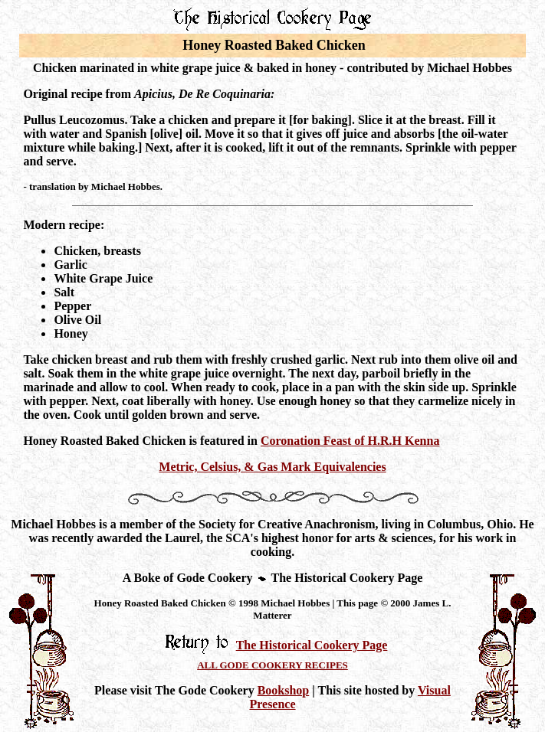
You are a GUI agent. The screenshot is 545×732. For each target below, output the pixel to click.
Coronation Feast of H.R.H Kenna (350, 440)
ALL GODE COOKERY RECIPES (272, 665)
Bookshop (284, 690)
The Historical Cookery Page (312, 645)
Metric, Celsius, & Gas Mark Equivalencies (272, 466)
